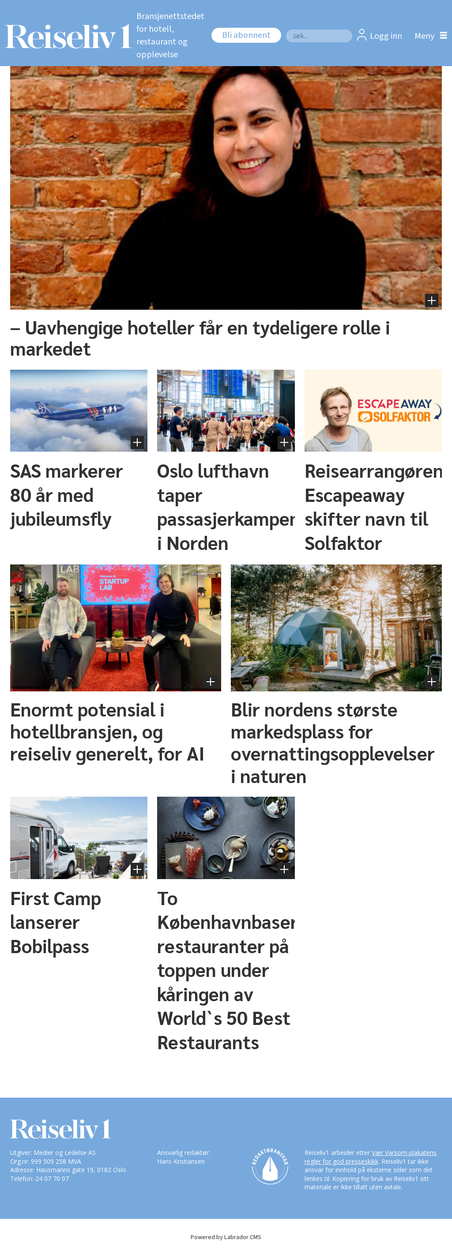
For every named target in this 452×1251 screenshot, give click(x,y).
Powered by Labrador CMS (226, 1237)
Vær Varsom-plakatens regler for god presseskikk (371, 1157)
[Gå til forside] (63, 36)
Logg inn (386, 36)
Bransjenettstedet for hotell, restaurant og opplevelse (170, 35)
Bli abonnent (246, 35)
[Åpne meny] (428, 36)
